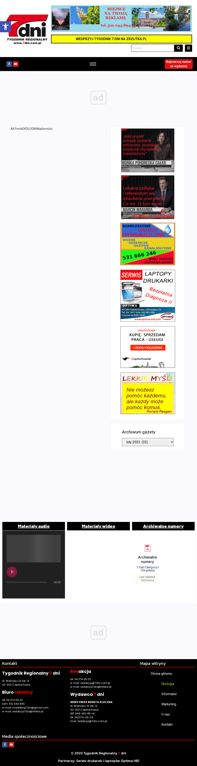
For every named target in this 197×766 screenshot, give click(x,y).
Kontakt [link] (167, 725)
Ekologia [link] (167, 684)
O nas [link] (165, 714)
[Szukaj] (152, 48)
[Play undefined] (12, 572)
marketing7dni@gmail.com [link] (30, 707)
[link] (5, 26)
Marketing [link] (168, 704)
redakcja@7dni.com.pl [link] (95, 683)
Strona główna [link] (161, 674)
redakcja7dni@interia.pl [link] (27, 711)
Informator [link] (169, 694)
